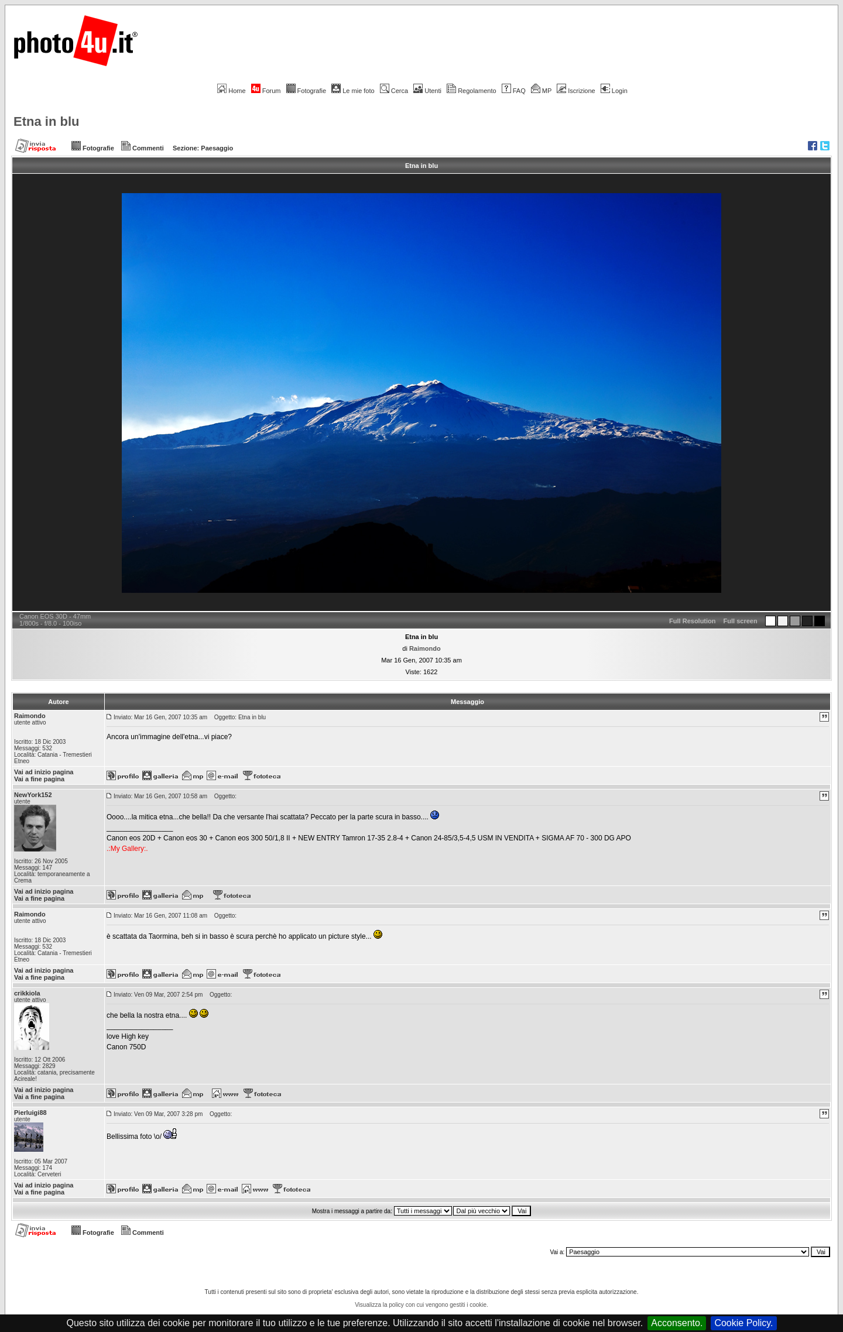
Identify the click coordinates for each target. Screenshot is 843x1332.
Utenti (427, 90)
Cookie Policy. (743, 1323)
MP (541, 90)
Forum (266, 90)
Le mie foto (352, 90)
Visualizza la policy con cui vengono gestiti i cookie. (421, 1305)
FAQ (514, 90)
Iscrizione (576, 90)
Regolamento (471, 90)
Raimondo (425, 648)
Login (614, 90)
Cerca (394, 90)
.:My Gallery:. (127, 848)
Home (231, 90)
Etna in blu (46, 121)
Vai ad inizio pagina (43, 771)
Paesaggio (217, 148)
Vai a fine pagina (39, 778)
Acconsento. (676, 1323)
